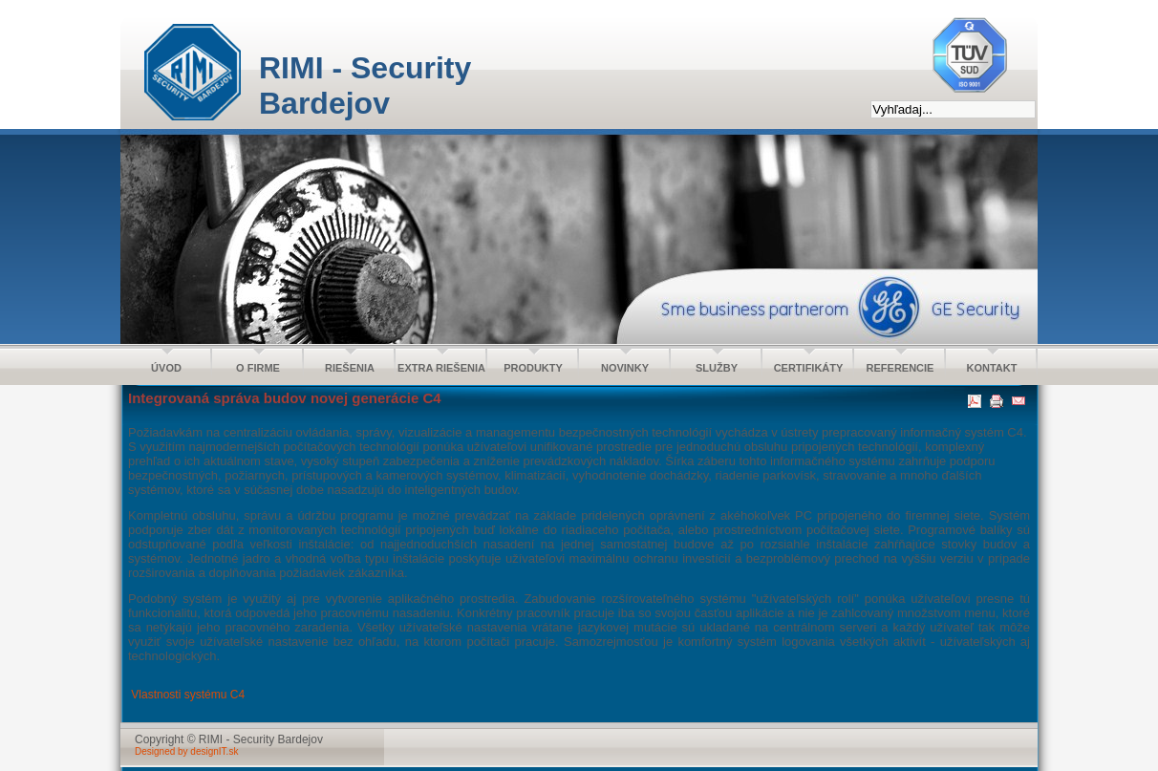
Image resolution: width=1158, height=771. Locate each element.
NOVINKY (625, 368)
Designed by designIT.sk (186, 751)
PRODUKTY (533, 368)
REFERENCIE (900, 368)
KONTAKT (992, 368)
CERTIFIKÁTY (809, 368)
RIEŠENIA (350, 368)
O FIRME (258, 368)
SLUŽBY (717, 368)
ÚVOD (166, 368)
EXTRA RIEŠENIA (441, 368)
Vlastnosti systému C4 (188, 694)
